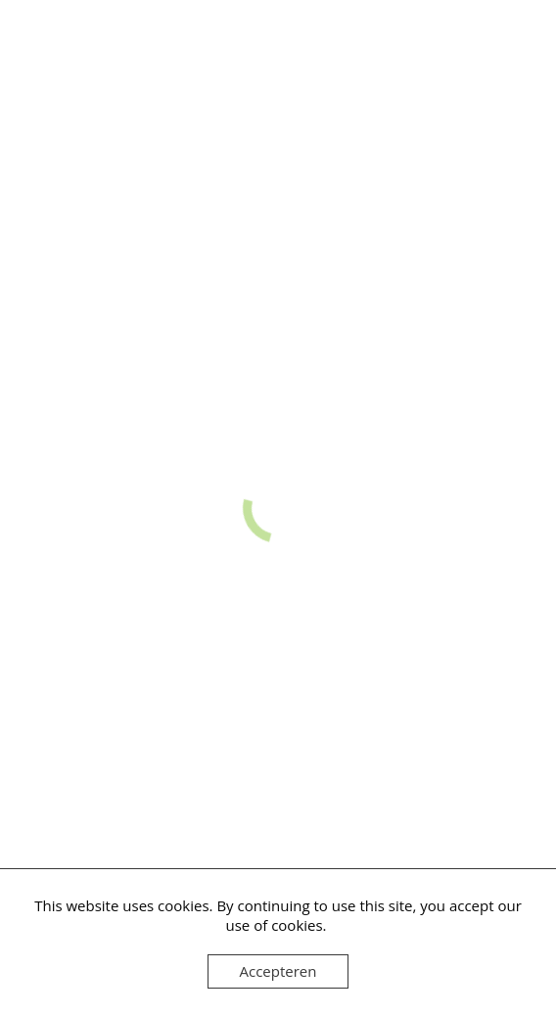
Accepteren (278, 971)
